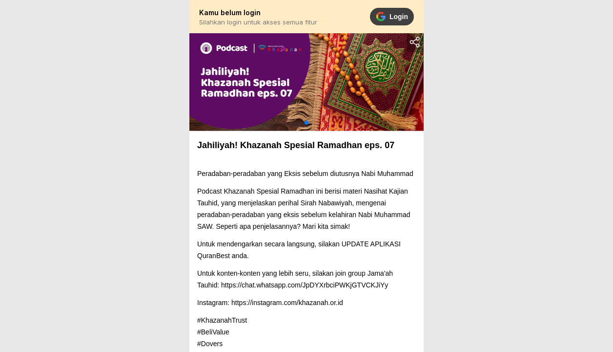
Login (392, 17)
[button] (306, 123)
